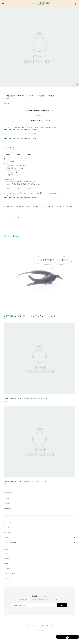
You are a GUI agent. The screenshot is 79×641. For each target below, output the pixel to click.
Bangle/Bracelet (9, 532)
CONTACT (7, 568)
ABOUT (6, 558)
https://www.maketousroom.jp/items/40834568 (20, 138)
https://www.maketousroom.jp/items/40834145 (20, 134)
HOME (6, 553)
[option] (39, 47)
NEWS (6, 563)
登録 (62, 605)
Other (6, 537)
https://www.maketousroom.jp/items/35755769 (20, 129)
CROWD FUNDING (10, 542)
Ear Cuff (7, 528)
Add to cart (39, 115)
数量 (5, 103)
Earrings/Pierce (9, 523)
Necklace (7, 518)
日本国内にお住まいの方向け (39, 120)
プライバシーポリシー (31, 625)
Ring (5, 513)
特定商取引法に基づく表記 (46, 625)
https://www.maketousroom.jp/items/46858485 (20, 197)
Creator (6, 498)
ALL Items (7, 508)
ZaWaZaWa (7, 578)
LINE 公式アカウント (11, 573)
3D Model (7, 503)
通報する (16, 217)
